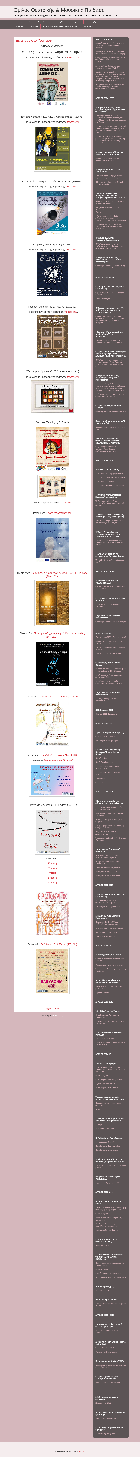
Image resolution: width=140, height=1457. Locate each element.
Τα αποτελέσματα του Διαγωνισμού (109, 928)
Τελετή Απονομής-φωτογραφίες (107, 876)
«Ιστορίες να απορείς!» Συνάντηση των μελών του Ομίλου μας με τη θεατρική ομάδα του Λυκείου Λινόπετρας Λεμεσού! (110, 139)
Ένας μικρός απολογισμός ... (106, 936)
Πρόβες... (99, 1109)
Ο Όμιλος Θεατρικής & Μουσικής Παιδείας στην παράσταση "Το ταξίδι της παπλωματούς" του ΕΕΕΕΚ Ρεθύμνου (109, 319)
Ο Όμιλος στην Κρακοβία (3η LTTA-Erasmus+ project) (109, 642)
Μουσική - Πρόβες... (103, 1290)
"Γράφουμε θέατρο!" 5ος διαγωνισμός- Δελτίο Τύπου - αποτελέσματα (110, 267)
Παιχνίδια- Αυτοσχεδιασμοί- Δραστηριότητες (106, 833)
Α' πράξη (52, 863)
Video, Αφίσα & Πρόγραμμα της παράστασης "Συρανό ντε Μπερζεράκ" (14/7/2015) (110, 1069)
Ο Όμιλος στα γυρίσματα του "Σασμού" (110, 412)
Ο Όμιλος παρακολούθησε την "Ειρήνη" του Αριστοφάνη (107, 159)
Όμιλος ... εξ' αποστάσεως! (105, 736)
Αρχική (19, 22)
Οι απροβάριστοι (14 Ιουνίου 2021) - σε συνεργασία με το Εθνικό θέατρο (110, 670)
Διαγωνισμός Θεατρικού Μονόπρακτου (66, 22)
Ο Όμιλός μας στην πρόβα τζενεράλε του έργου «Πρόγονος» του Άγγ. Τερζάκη (109, 45)
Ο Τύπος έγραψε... (102, 1076)
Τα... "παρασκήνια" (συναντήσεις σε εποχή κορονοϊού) (109, 676)
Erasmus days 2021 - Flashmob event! (110, 637)
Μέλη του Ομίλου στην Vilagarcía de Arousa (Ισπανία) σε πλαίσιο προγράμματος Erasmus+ (109, 87)
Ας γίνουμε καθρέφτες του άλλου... (108, 1183)
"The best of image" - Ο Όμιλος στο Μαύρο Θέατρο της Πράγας (109, 522)
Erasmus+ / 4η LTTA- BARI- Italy (108, 653)
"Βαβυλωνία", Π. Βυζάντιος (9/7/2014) (58, 944)
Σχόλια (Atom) (57, 1016)
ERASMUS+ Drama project (27, 26)
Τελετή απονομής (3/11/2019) (106, 872)
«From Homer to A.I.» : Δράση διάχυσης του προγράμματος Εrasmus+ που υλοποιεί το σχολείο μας (110, 218)
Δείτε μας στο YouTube (36, 22)
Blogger (82, 1451)
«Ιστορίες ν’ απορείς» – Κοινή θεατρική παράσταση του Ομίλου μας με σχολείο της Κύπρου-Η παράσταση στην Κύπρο (110, 129)
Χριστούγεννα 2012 (103, 1403)
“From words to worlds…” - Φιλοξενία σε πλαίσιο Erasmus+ (109, 203)
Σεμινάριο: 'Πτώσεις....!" (104, 993)
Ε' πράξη (52, 882)
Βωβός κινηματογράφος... (105, 1129)
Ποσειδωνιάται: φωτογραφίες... (107, 1150)
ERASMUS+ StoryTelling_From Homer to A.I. (61, 26)
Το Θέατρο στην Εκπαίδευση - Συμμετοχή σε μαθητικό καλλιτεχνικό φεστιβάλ (109, 503)
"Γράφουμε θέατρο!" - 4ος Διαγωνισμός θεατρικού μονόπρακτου (110, 623)
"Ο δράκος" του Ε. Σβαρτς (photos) (109, 474)
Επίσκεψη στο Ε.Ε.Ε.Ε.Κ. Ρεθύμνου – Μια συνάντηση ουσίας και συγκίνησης (110, 53)
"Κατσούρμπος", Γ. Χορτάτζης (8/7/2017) (58, 696)
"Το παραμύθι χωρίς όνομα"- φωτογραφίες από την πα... (106, 901)
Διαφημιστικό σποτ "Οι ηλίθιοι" (58, 760)
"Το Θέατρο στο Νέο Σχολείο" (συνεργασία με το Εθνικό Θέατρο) (108, 682)
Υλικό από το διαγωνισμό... (106, 1352)
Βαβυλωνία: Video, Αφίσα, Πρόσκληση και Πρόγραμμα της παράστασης (110, 1208)
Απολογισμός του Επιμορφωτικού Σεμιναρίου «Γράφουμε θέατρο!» (108, 177)
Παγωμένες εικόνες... (103, 1245)
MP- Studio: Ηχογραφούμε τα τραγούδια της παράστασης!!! (106, 1225)
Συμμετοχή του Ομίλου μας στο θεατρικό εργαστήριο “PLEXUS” (107, 67)
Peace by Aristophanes (58, 513)
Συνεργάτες (88, 26)
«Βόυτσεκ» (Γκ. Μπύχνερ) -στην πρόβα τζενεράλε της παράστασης (108, 341)
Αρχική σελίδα (52, 1008)
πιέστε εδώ (73, 57)
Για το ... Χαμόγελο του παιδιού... (108, 1383)
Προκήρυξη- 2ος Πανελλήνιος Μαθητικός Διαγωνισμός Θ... (107, 856)
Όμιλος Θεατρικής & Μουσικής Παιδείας (59, 10)
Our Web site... (101, 758)
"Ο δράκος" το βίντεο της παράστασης (110, 477)
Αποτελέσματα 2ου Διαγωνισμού (108, 868)
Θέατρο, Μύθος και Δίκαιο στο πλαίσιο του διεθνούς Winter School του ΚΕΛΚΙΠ (110, 60)
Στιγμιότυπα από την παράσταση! (108, 1273)
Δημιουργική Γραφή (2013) (105, 1418)
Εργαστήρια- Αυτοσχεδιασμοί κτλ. (108, 907)
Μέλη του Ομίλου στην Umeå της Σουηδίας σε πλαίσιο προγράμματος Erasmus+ (109, 226)
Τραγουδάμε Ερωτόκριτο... (105, 1039)
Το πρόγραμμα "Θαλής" (104, 1142)
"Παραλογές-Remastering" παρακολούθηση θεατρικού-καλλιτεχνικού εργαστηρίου (106, 449)
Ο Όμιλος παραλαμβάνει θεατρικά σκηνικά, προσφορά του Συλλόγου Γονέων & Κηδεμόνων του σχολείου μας (109, 363)
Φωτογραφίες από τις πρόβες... (107, 1088)
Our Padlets (100, 782)
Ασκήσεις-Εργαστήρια (95, 22)
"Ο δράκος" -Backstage (104, 482)
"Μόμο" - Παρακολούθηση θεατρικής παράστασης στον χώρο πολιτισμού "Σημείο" (109, 542)
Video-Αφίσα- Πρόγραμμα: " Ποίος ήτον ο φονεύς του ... (108, 808)
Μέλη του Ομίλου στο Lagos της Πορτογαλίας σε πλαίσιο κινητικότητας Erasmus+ (110, 210)
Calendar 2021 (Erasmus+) (106, 714)
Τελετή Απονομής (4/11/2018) (106, 932)
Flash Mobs (100, 778)
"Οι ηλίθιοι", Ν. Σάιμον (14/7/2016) (58, 755)
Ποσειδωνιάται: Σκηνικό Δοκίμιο (107, 1146)
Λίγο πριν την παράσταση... (106, 1084)
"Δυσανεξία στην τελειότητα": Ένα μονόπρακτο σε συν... (108, 987)
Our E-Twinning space (104, 762)
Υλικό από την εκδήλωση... (105, 1434)
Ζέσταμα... (99, 1125)
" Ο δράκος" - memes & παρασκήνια (109, 486)
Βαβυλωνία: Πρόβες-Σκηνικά (106, 1230)
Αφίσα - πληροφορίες (103, 299)
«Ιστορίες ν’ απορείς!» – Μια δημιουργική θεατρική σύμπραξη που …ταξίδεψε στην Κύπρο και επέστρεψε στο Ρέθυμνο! (110, 119)
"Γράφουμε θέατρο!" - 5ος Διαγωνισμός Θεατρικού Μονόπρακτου (110, 395)
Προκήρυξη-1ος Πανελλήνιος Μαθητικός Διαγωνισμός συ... (106, 923)
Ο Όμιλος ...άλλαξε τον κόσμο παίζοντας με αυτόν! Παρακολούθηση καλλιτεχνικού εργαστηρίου (109, 246)
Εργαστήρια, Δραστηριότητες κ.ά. (108, 741)
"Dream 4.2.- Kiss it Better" (105, 1348)
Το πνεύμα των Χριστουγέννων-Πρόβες (110, 1277)
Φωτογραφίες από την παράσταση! (109, 965)
